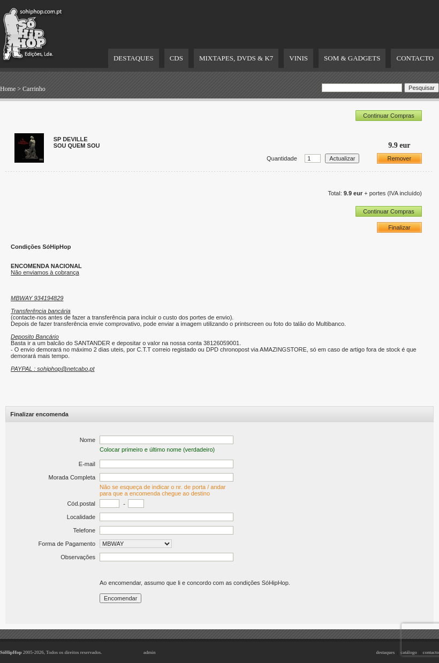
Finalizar (399, 227)
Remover (400, 158)
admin (149, 652)
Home (8, 89)
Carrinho (34, 89)
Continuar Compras (388, 115)
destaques (385, 652)
